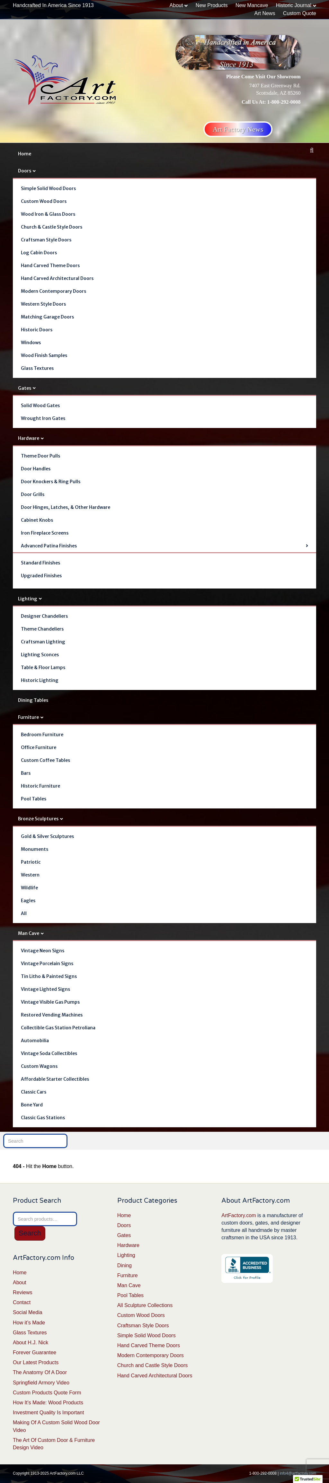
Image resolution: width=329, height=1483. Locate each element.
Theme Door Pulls (40, 456)
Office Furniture (38, 747)
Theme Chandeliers (42, 629)
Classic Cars (33, 1092)
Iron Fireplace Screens (44, 533)
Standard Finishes (40, 563)
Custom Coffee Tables (45, 760)
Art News (264, 13)
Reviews (22, 1292)
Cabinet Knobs (37, 520)
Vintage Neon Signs (42, 951)
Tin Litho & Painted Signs (49, 976)
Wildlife (29, 888)
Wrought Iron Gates (43, 418)
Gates (24, 388)
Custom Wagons (39, 1066)
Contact (22, 1302)
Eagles (28, 900)
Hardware (28, 438)
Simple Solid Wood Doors (48, 188)
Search (30, 1233)
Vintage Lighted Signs (45, 989)
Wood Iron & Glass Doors (48, 214)
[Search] (311, 150)
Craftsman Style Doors (46, 240)
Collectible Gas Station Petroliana (58, 1028)
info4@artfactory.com (298, 1473)
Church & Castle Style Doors (51, 227)
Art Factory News (238, 129)
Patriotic (30, 862)
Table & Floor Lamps (43, 667)
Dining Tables (33, 700)
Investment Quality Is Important (48, 1412)
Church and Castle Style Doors (152, 1365)
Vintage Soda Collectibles (49, 1053)
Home (24, 154)
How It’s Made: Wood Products (48, 1402)
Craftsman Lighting (43, 642)
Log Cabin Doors (39, 253)
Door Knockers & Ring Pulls (50, 481)
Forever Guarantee (34, 1352)
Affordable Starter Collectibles (55, 1079)
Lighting (27, 599)
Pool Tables (33, 799)
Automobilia (35, 1040)
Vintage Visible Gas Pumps (50, 1002)
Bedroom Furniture (42, 734)
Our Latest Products (35, 1362)
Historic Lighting (39, 680)
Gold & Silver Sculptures (47, 836)
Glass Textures (37, 368)
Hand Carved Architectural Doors (57, 278)
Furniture (28, 717)
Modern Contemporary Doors (53, 291)
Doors (24, 171)
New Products (212, 5)
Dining (124, 1265)
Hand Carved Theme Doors (50, 265)
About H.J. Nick (30, 1342)
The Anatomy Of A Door (40, 1372)
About (176, 5)
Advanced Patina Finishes (49, 546)
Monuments (34, 849)
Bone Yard (32, 1105)
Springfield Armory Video (41, 1382)
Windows (31, 342)
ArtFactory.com (238, 1215)
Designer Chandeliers (44, 616)
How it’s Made (29, 1322)
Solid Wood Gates (40, 405)
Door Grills (32, 494)
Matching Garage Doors (47, 317)
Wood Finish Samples (44, 355)
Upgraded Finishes (41, 576)
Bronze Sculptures (38, 819)
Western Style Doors (43, 304)
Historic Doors (36, 330)
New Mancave (252, 5)
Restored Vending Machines (52, 1015)
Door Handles (35, 469)
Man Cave (28, 933)
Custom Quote (299, 13)
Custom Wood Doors (44, 201)
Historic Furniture (40, 786)
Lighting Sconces (40, 655)
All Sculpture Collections (145, 1305)
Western (30, 875)
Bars (26, 773)
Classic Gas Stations (43, 1118)
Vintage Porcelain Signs (47, 963)
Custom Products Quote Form (47, 1392)
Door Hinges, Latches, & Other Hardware (65, 507)
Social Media (27, 1312)
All (24, 913)
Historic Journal (293, 5)
